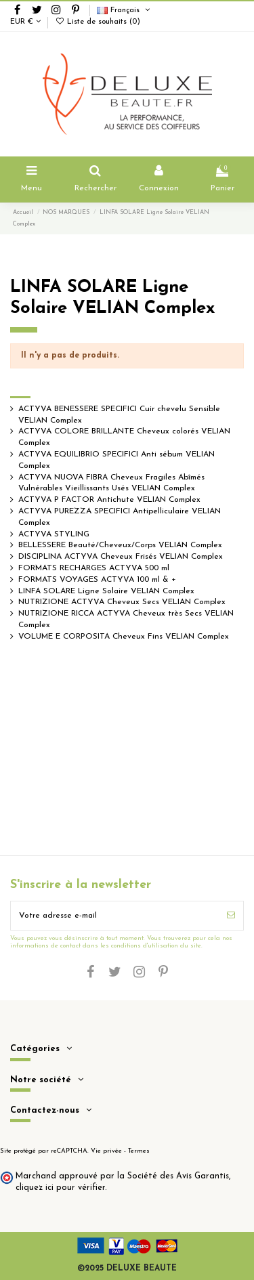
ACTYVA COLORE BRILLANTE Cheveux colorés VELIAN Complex (124, 437)
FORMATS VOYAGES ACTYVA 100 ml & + (97, 580)
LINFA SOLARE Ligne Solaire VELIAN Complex (106, 591)
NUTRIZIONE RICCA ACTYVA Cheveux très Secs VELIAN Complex (126, 619)
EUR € (25, 22)
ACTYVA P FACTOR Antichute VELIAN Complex (109, 500)
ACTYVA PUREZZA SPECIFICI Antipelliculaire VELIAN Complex (119, 517)
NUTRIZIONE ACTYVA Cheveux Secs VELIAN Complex (122, 602)
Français (124, 10)
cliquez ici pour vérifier (60, 1188)
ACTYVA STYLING (53, 534)
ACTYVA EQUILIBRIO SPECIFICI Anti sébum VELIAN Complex (116, 460)
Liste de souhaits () (97, 22)
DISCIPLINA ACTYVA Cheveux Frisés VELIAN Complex (120, 557)
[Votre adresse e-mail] (115, 915)
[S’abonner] (231, 915)
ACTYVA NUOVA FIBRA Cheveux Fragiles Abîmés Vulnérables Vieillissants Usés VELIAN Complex (111, 483)
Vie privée (106, 1151)
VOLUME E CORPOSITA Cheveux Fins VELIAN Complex (123, 637)
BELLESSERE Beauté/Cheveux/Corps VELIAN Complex (120, 545)
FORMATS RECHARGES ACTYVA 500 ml (93, 568)
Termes (139, 1151)
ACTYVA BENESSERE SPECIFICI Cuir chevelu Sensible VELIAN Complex (119, 415)
